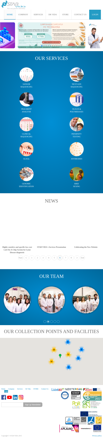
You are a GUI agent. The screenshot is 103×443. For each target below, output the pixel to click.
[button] (41, 45)
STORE (35, 389)
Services (20, 389)
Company (11, 389)
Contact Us (45, 389)
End (82, 258)
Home (3, 389)
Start (20, 258)
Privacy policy (97, 436)
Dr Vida (28, 389)
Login (6, 391)
